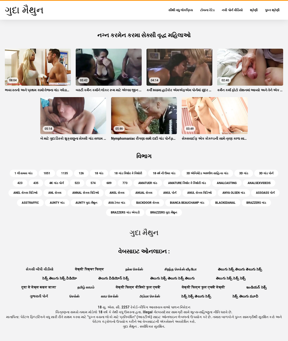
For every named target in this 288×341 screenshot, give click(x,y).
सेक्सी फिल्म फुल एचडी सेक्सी (203, 287)
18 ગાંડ (99, 173)
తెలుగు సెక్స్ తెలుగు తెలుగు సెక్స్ (240, 269)
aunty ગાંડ (57, 202)
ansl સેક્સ (117, 192)
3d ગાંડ (243, 173)
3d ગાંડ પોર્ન (266, 173)
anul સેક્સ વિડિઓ (199, 192)
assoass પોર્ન (265, 192)
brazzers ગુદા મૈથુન (163, 212)
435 (36, 183)
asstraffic (30, 202)
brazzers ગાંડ (256, 202)
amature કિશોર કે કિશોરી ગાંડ (187, 183)
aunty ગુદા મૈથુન (86, 202)
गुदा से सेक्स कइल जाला (38, 287)
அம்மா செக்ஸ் (150, 296)
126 (81, 173)
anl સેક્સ (54, 192)
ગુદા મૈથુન (130, 326)
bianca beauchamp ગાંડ (187, 202)
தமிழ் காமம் (85, 287)
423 (20, 183)
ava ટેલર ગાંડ (116, 202)
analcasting (227, 183)
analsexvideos (259, 183)
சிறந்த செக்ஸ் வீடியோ (181, 269)
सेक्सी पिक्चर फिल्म (89, 269)
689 (109, 183)
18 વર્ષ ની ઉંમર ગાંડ (164, 173)
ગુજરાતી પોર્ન (39, 296)
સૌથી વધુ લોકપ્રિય (180, 10)
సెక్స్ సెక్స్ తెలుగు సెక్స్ (196, 296)
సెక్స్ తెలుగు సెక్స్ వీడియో (59, 278)
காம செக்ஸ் (109, 296)
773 (125, 183)
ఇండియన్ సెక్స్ (256, 287)
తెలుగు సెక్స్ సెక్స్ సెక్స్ (231, 278)
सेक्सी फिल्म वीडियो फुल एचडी (138, 287)
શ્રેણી (254, 10)
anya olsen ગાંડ (233, 192)
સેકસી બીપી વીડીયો (39, 269)
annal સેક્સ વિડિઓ (85, 192)
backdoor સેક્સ (147, 202)
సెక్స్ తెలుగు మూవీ (245, 296)
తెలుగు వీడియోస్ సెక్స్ (113, 278)
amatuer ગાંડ (147, 183)
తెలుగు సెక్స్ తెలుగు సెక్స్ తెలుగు (172, 278)
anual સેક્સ (143, 192)
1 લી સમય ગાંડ (24, 173)
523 (77, 183)
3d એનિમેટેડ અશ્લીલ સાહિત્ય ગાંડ (207, 173)
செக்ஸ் (74, 296)
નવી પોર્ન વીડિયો (232, 10)
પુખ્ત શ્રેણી (272, 10)
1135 (64, 173)
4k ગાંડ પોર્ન (56, 183)
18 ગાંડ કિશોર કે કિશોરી (128, 173)
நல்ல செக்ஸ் (134, 269)
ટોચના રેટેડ (207, 10)
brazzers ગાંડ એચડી (125, 212)
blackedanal (225, 202)
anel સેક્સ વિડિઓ (25, 192)
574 (93, 183)
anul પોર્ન (169, 192)
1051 (46, 173)
